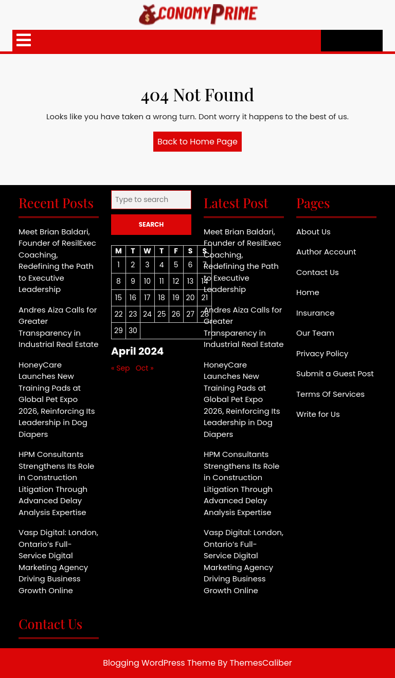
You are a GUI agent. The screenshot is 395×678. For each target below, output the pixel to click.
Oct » (145, 368)
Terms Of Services (330, 394)
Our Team (315, 332)
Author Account (326, 251)
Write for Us (318, 414)
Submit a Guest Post (335, 373)
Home (307, 292)
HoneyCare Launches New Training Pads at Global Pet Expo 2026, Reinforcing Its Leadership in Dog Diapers (57, 399)
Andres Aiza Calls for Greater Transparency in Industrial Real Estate (59, 327)
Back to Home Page (199, 143)
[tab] (23, 40)
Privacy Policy (322, 353)
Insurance (315, 312)
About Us (313, 231)
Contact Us (317, 272)
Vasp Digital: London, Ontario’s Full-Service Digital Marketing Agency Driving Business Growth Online (58, 561)
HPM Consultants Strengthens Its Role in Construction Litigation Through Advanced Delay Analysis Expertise (56, 483)
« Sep (120, 368)
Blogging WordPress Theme (159, 663)
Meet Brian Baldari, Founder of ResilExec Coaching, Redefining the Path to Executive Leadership (57, 260)
